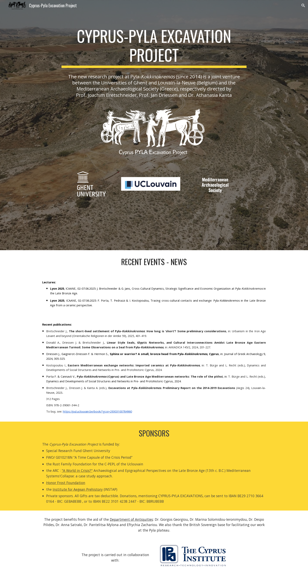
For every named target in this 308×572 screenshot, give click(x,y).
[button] (303, 5)
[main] (154, 47)
